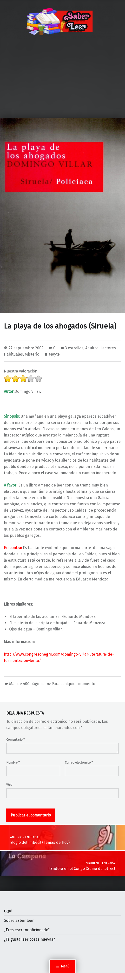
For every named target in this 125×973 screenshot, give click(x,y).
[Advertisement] (62, 81)
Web (9, 785)
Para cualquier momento (73, 683)
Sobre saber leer (19, 920)
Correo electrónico (79, 762)
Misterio (32, 354)
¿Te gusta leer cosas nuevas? (29, 939)
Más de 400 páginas (27, 683)
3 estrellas (74, 348)
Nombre (13, 762)
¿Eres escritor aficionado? (27, 930)
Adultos (92, 348)
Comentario (15, 739)
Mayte (54, 354)
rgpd (8, 911)
